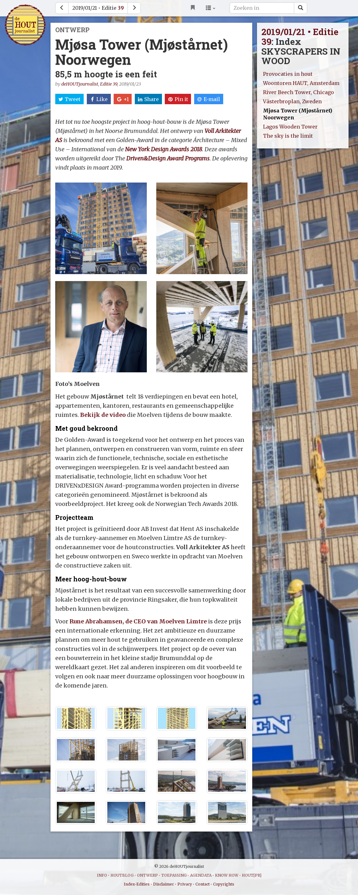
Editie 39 (108, 84)
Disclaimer (163, 884)
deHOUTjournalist (79, 84)
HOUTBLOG (122, 875)
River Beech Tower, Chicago (298, 92)
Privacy (184, 884)
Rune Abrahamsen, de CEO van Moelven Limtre (138, 621)
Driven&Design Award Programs (168, 158)
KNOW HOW (226, 875)
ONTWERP (147, 875)
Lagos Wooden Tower (290, 126)
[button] (210, 8)
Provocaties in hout (288, 74)
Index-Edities (137, 884)
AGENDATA (201, 875)
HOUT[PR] (251, 875)
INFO (102, 875)
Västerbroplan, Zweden (292, 101)
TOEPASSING (174, 875)
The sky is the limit (288, 136)
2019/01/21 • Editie (98, 8)
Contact (202, 884)
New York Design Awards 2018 (163, 149)
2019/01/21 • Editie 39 (299, 36)
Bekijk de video (103, 414)
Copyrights (223, 884)
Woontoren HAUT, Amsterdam (301, 83)
